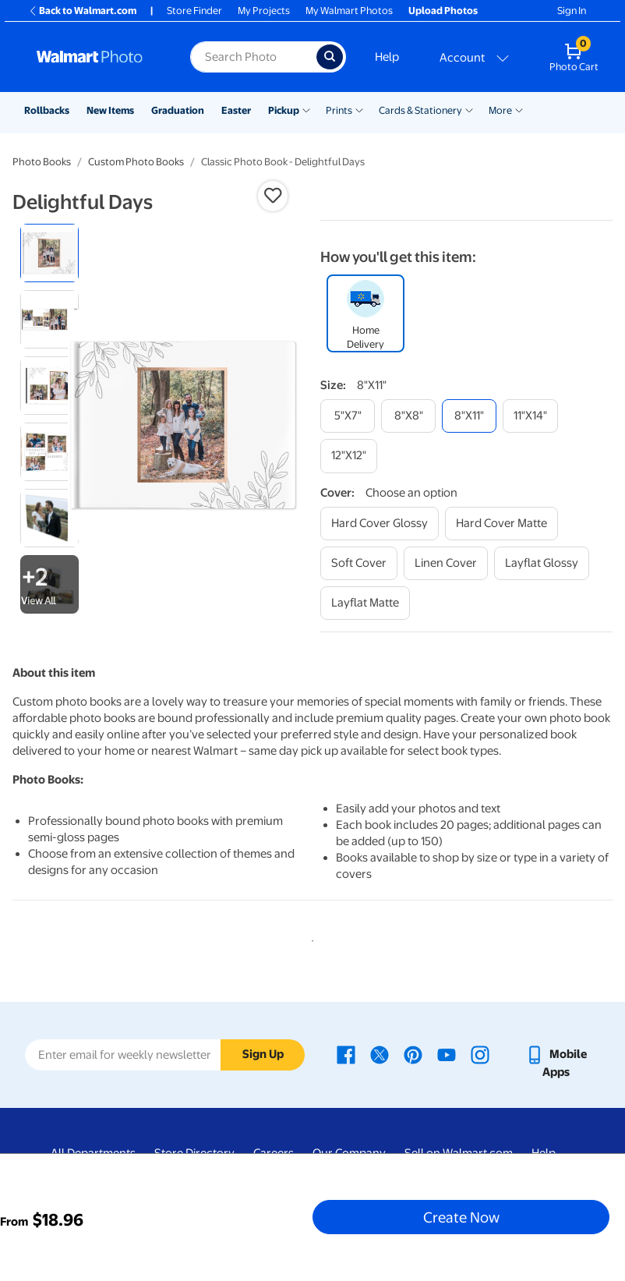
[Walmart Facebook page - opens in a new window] (346, 1054)
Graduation (177, 110)
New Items (110, 110)
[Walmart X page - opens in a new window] (379, 1054)
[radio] (49, 253)
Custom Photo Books (136, 162)
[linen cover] (446, 563)
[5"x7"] (347, 416)
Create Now (461, 1217)
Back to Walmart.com (82, 10)
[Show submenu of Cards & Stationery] (469, 109)
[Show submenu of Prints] (359, 109)
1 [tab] (309, 938)
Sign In (571, 10)
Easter (236, 110)
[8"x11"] (469, 416)
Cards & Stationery (420, 110)
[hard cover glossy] (379, 523)
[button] (273, 196)
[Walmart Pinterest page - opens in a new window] (413, 1054)
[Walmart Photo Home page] (97, 56)
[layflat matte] (365, 603)
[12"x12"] (348, 455)
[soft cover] (358, 563)
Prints (339, 110)
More (500, 110)
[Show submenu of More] (519, 109)
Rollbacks (46, 110)
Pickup (283, 110)
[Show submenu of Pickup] (306, 109)
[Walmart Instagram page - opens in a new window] (480, 1054)
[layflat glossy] (541, 563)
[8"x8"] (408, 416)
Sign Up (263, 1054)
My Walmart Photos (349, 10)
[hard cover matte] (501, 523)
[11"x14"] (530, 416)
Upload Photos (443, 10)
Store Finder (194, 10)
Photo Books (41, 162)
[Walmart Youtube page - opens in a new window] (446, 1054)
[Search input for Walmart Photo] (253, 57)
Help (387, 57)
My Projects (264, 10)
